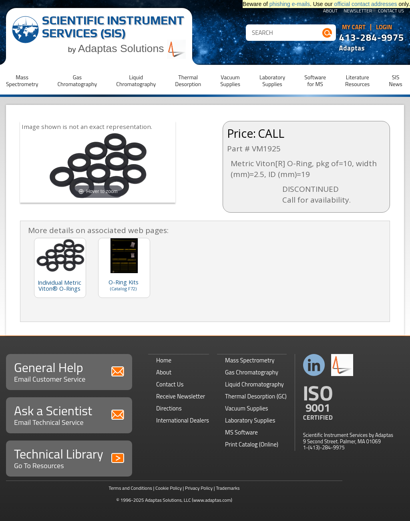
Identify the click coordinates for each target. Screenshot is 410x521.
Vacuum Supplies (246, 408)
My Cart (354, 27)
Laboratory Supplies (250, 420)
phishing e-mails (289, 4)
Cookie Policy (168, 488)
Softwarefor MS (315, 80)
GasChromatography (77, 80)
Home (163, 360)
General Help (69, 371)
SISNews (395, 80)
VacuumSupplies (230, 80)
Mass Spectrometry (250, 360)
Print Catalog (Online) (251, 444)
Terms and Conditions (130, 488)
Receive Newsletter (180, 396)
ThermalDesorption (188, 80)
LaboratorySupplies (272, 80)
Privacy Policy (199, 488)
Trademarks (227, 488)
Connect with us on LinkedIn (314, 365)
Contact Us (391, 11)
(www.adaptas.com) (212, 500)
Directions (169, 408)
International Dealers (182, 420)
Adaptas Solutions (132, 48)
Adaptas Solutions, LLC (168, 500)
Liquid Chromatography (254, 384)
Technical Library (69, 457)
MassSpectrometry (22, 80)
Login (384, 27)
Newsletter (358, 11)
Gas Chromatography (251, 372)
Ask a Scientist (69, 414)
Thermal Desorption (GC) (256, 396)
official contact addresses (365, 4)
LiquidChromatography (136, 80)
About (330, 11)
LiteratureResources (357, 80)
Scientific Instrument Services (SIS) (113, 26)
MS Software (241, 432)
